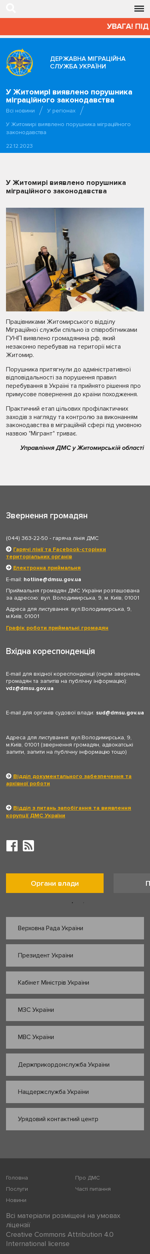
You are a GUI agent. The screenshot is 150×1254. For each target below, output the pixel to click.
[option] (60, 885)
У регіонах (61, 110)
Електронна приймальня (47, 567)
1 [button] (72, 903)
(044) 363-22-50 (27, 538)
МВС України (36, 1037)
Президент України (45, 955)
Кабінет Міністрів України (53, 983)
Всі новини (20, 110)
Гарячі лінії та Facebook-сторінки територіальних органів (56, 553)
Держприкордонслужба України (64, 1065)
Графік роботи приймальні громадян (57, 627)
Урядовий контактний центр (58, 1119)
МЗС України (36, 1010)
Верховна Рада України (50, 928)
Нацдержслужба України (53, 1092)
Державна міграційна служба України (88, 62)
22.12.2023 (19, 145)
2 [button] (84, 903)
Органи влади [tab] (55, 883)
